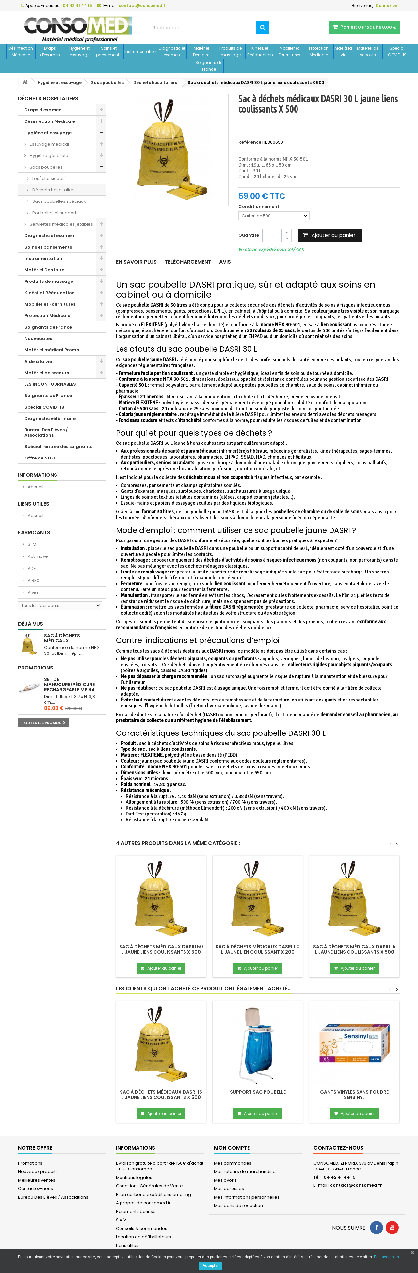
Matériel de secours (367, 51)
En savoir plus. (387, 1257)
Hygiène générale (48, 156)
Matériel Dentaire (201, 51)
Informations (37, 475)
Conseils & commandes (141, 1228)
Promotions (35, 667)
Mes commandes (232, 1163)
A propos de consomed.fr (143, 1203)
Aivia (32, 592)
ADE (31, 568)
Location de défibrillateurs (143, 1237)
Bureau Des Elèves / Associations (46, 432)
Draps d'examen (50, 51)
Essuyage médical (49, 144)
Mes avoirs (225, 1180)
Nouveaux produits (38, 1171)
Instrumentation (140, 51)
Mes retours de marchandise (245, 1171)
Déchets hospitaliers (53, 190)
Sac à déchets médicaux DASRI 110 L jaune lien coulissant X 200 (258, 949)
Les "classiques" (48, 178)
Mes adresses (229, 1188)
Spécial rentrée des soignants (58, 446)
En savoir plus (136, 262)
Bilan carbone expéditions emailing (153, 1194)
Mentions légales (134, 1177)
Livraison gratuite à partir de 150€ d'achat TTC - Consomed (159, 1166)
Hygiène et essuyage (79, 51)
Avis (225, 262)
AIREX (33, 580)
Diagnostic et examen (172, 51)
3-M (31, 544)
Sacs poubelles (46, 167)
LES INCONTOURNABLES (50, 384)
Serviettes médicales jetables (61, 224)
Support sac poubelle (258, 1092)
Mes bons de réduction (238, 1205)
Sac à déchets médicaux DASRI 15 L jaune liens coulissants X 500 (354, 949)
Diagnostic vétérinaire (50, 418)
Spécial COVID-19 (397, 51)
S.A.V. (121, 1220)
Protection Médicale (319, 51)
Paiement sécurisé (136, 1211)
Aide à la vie (343, 51)
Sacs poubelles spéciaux (58, 201)
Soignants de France (208, 66)
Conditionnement (259, 207)
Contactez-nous (35, 1188)
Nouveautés (38, 338)
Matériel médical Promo (51, 350)
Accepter (210, 1266)
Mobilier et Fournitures (289, 51)
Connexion (386, 5)
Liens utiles (33, 504)
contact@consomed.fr (356, 1185)
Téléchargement (188, 262)
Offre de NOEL (40, 458)
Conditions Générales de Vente (149, 1186)
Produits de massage (230, 51)
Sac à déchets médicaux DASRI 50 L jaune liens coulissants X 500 (161, 949)
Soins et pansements (108, 51)
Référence (249, 142)
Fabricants (34, 532)
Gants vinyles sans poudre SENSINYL (354, 1094)
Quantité (248, 235)
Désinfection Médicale (20, 51)
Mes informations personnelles (247, 1197)
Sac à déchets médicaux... (62, 638)
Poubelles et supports (55, 213)
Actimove (37, 556)
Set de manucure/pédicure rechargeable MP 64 (69, 684)
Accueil (35, 487)
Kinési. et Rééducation (260, 51)
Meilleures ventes (36, 1180)
